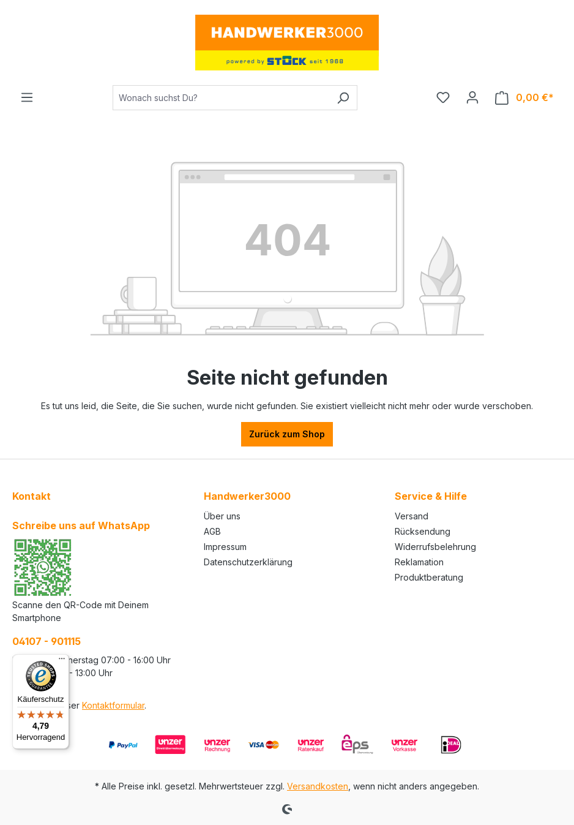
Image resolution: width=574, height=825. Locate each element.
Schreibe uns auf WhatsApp (81, 525)
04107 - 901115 (46, 641)
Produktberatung (429, 577)
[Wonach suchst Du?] (221, 97)
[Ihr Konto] (472, 97)
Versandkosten (317, 786)
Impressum (225, 546)
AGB (212, 531)
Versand (411, 516)
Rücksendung (422, 531)
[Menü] (27, 97)
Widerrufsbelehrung (435, 546)
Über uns (222, 516)
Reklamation (419, 562)
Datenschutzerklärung (248, 562)
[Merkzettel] (443, 97)
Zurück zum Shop (287, 434)
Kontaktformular (113, 705)
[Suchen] (343, 97)
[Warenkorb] (524, 97)
